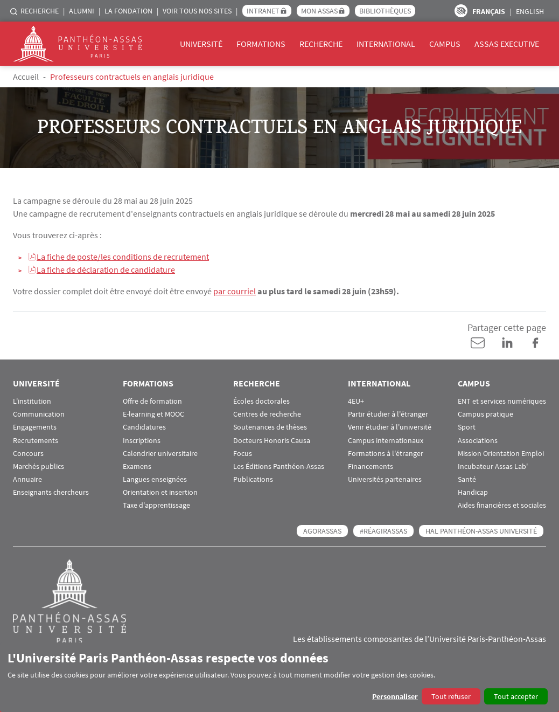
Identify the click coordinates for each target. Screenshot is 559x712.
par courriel (234, 291)
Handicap (473, 491)
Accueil (26, 76)
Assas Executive (506, 43)
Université (201, 43)
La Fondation (128, 11)
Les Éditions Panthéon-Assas (278, 466)
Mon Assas (319, 11)
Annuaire (27, 478)
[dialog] (279, 677)
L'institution (32, 400)
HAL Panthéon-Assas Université (481, 530)
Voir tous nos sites (197, 11)
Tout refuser (451, 696)
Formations (260, 43)
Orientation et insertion (160, 491)
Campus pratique (485, 413)
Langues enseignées (155, 478)
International (386, 43)
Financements (370, 466)
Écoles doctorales (261, 400)
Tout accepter (516, 696)
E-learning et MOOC (153, 413)
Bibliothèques (385, 11)
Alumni (81, 11)
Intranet (263, 11)
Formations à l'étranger (385, 453)
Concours (28, 453)
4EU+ (356, 400)
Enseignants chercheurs (51, 491)
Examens (137, 466)
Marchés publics (38, 466)
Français (488, 11)
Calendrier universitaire (160, 453)
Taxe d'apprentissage (156, 505)
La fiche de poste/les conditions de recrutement (123, 256)
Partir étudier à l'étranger (388, 413)
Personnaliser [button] (395, 696)
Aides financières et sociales (502, 505)
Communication (39, 413)
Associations (478, 440)
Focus (242, 453)
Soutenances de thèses (270, 426)
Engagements (35, 426)
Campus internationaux (385, 440)
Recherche (39, 11)
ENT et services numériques (502, 400)
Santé (467, 478)
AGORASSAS (322, 530)
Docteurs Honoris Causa (271, 440)
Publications (253, 478)
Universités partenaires (385, 478)
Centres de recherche (267, 413)
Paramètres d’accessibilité (461, 10)
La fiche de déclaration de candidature (106, 269)
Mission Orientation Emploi (501, 453)
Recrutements (35, 440)
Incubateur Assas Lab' (493, 466)
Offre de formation (152, 400)
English (530, 11)
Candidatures (144, 426)
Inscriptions (141, 440)
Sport (467, 426)
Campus (444, 43)
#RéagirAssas (383, 530)
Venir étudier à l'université (389, 426)
